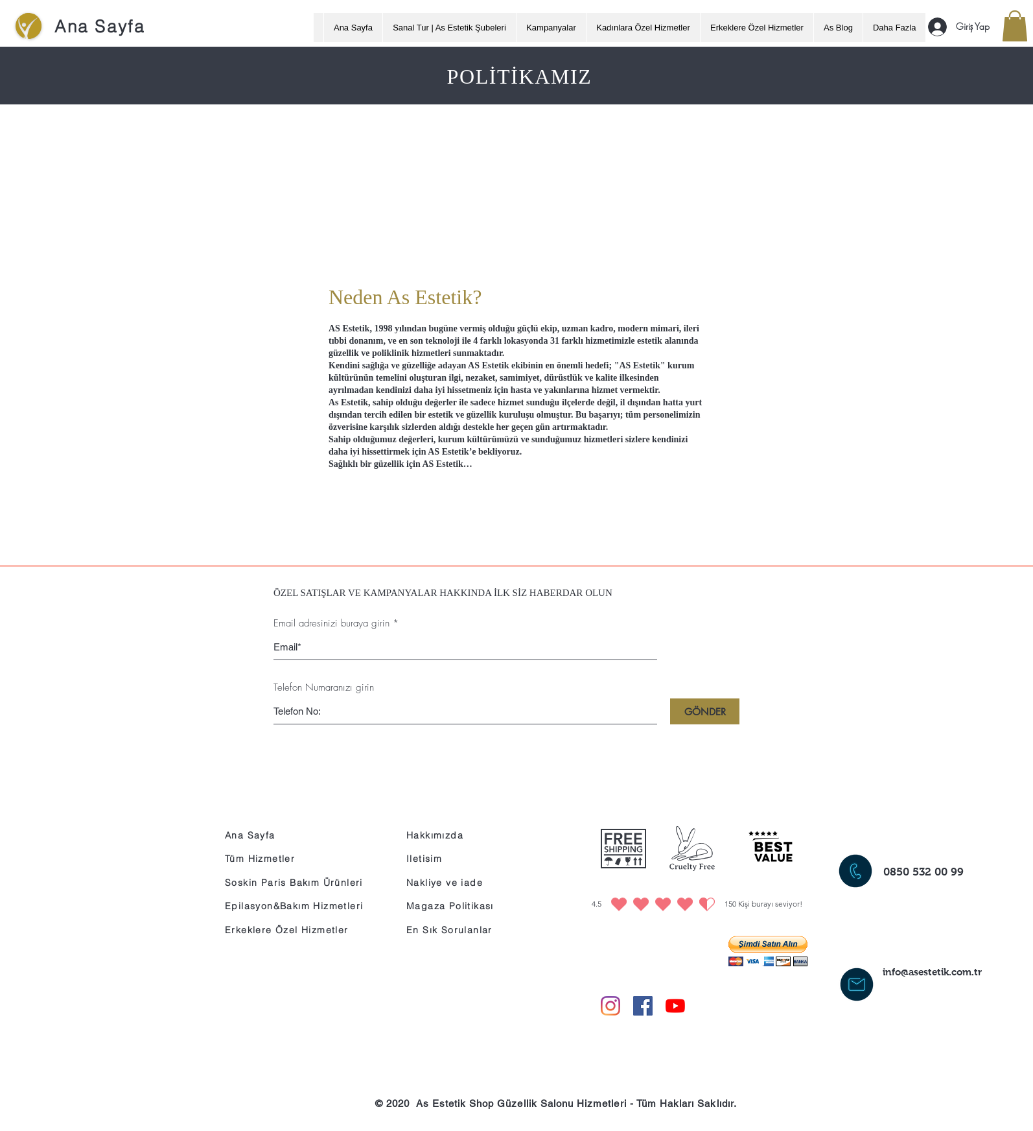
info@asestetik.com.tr (932, 971)
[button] (1015, 26)
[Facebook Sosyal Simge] (643, 1006)
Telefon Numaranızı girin (323, 688)
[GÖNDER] (704, 711)
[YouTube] (675, 1006)
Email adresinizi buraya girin (331, 623)
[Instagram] (610, 1006)
